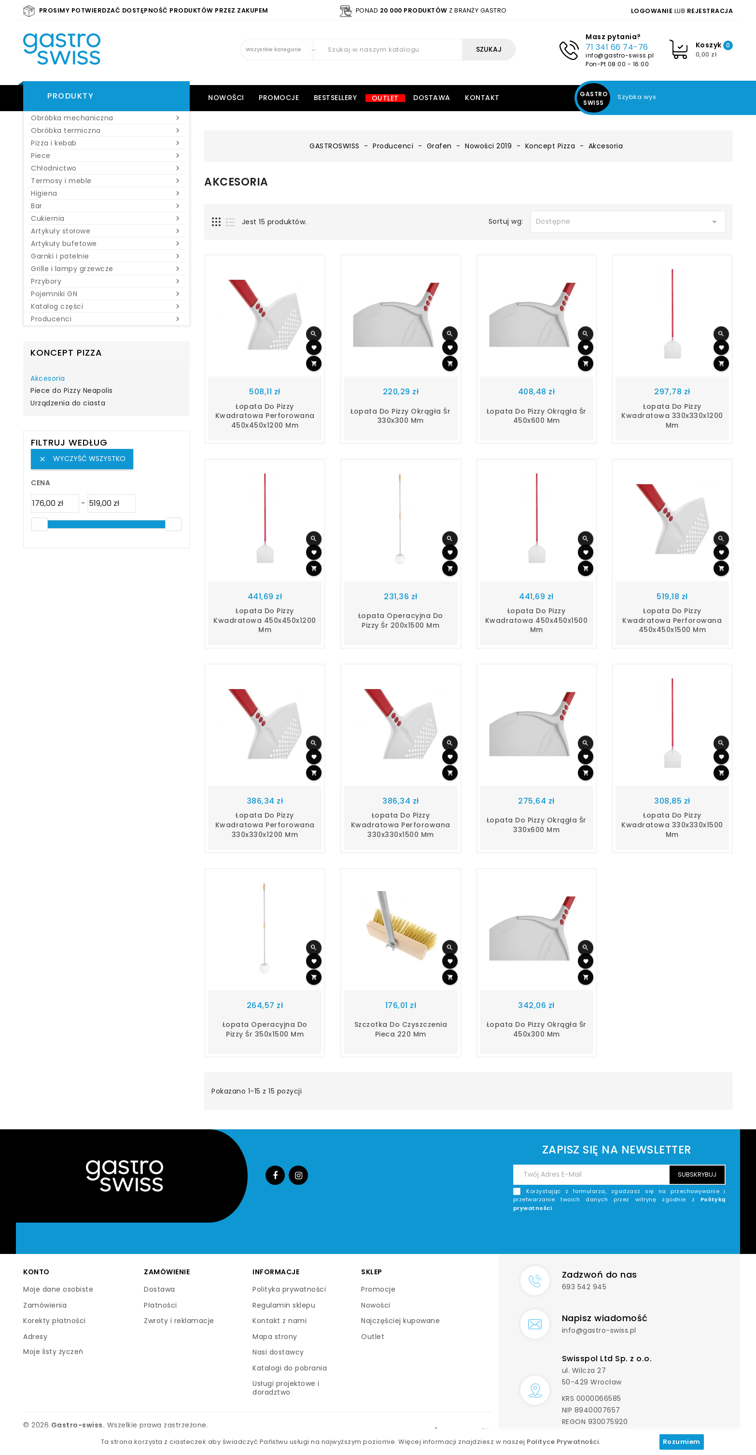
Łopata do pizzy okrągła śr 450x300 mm (537, 1029)
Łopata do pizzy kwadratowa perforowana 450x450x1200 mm (265, 416)
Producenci (106, 319)
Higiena (106, 193)
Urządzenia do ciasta (67, 403)
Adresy (35, 1336)
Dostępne (628, 222)
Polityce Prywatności (563, 1441)
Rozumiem (681, 1441)
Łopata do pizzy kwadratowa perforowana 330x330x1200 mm (265, 824)
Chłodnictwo (106, 168)
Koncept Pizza (66, 352)
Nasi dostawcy (278, 1352)
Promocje (279, 97)
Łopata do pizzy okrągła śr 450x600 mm (537, 416)
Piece (106, 155)
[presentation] (652, 1235)
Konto (36, 1272)
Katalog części (106, 306)
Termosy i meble (106, 181)
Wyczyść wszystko (82, 458)
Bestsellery (335, 97)
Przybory (106, 281)
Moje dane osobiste (58, 1289)
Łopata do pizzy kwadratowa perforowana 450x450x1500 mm (672, 620)
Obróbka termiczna (106, 130)
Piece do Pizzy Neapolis (71, 391)
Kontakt (482, 97)
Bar (106, 206)
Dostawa (431, 97)
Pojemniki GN (106, 294)
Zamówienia (45, 1305)
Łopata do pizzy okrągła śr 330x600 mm (537, 825)
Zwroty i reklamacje (179, 1320)
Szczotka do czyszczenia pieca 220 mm (401, 1029)
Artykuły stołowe (106, 231)
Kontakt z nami (279, 1320)
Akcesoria (47, 379)
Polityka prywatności (289, 1289)
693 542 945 (584, 1287)
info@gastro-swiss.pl (620, 55)
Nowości (226, 97)
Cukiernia (106, 218)
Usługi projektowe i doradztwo (286, 1388)
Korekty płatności (54, 1320)
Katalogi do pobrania (289, 1368)
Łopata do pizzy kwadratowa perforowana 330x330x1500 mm (400, 824)
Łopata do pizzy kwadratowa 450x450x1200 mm (264, 620)
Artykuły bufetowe (106, 243)
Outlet (385, 98)
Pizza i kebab (106, 143)
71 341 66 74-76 (617, 47)
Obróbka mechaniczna (106, 118)
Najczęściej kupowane (400, 1320)
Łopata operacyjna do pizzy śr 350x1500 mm (265, 1029)
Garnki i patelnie (106, 256)
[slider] (39, 524)
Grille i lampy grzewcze (106, 269)
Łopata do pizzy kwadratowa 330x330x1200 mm (672, 416)
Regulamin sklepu (283, 1305)
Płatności (160, 1305)
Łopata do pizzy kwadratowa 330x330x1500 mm (672, 824)
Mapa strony (274, 1336)
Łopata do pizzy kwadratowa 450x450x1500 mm (536, 620)
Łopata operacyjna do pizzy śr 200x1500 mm (400, 620)
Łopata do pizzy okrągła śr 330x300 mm (400, 416)
